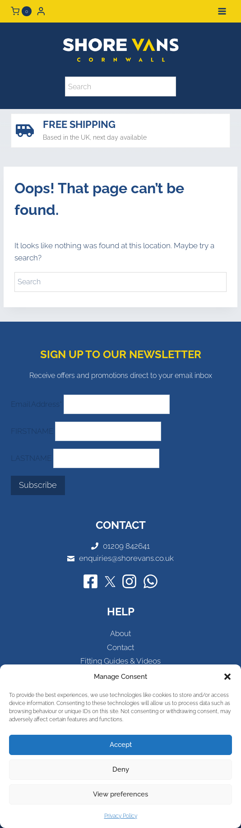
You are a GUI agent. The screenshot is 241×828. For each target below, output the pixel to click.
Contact (120, 647)
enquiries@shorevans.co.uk (126, 558)
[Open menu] (221, 11)
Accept (121, 745)
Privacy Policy (120, 816)
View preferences (120, 794)
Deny (120, 769)
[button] (227, 676)
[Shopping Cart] (21, 11)
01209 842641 (126, 545)
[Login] (41, 11)
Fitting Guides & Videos (120, 660)
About (120, 633)
